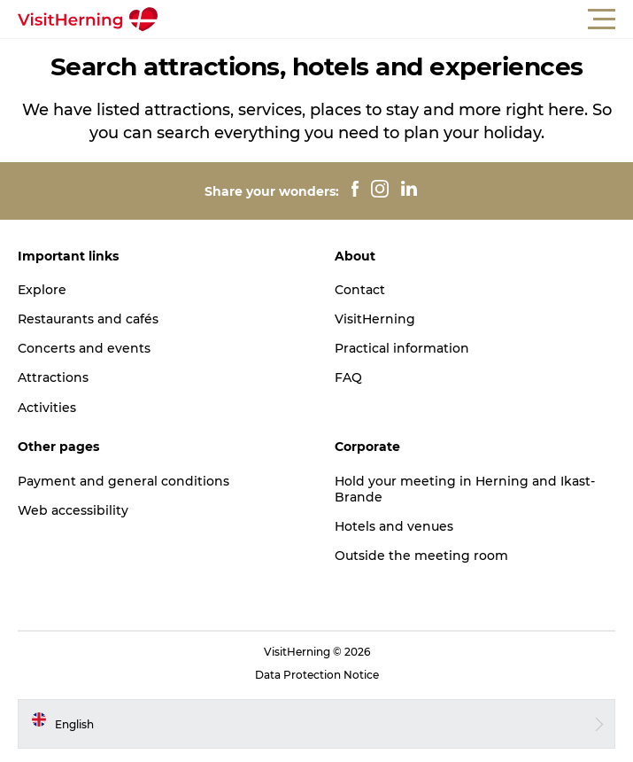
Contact (360, 290)
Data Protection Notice (317, 674)
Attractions (53, 377)
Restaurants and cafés (88, 319)
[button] (396, 19)
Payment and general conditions (123, 481)
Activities (47, 408)
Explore (42, 290)
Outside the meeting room (421, 556)
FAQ (348, 377)
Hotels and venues (394, 526)
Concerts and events (84, 348)
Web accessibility (73, 510)
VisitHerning (375, 319)
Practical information (402, 348)
